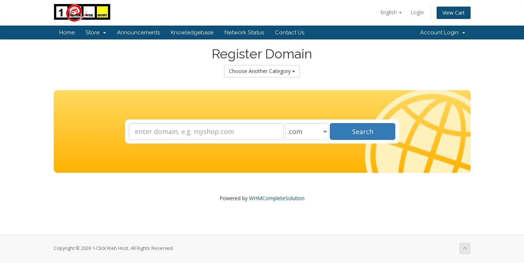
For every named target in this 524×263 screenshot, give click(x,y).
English (391, 12)
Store (96, 32)
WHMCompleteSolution (277, 198)
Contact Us (289, 32)
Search (362, 131)
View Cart (453, 12)
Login (417, 12)
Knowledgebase (192, 32)
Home (67, 32)
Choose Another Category (262, 71)
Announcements (138, 32)
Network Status (244, 32)
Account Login (442, 32)
